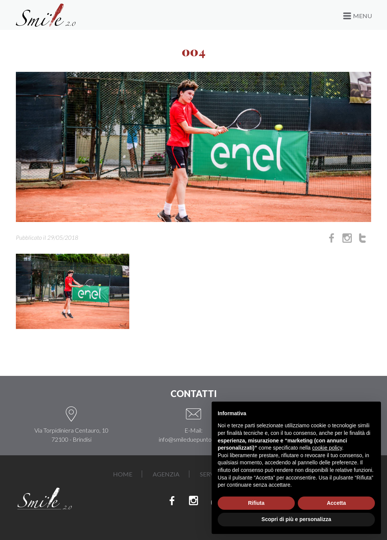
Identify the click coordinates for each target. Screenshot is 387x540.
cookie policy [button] (327, 448)
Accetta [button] (336, 503)
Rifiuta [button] (256, 503)
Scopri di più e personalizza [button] (296, 519)
